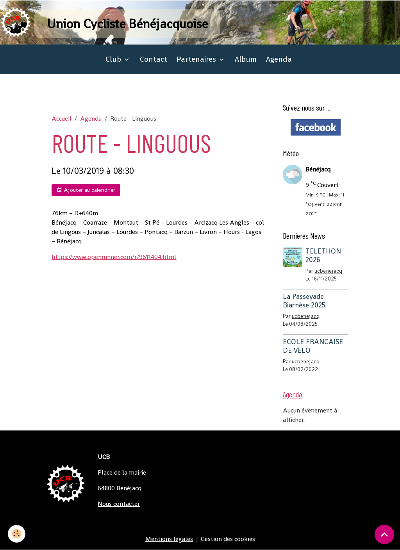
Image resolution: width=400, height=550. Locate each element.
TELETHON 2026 (323, 255)
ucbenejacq (328, 271)
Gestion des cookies (228, 539)
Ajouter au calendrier (86, 190)
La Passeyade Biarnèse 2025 (304, 300)
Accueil (61, 118)
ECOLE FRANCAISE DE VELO (313, 346)
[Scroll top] (384, 534)
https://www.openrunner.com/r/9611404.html (114, 257)
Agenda (279, 59)
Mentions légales (169, 539)
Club (114, 59)
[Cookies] (16, 534)
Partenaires (197, 59)
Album (246, 59)
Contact (153, 59)
